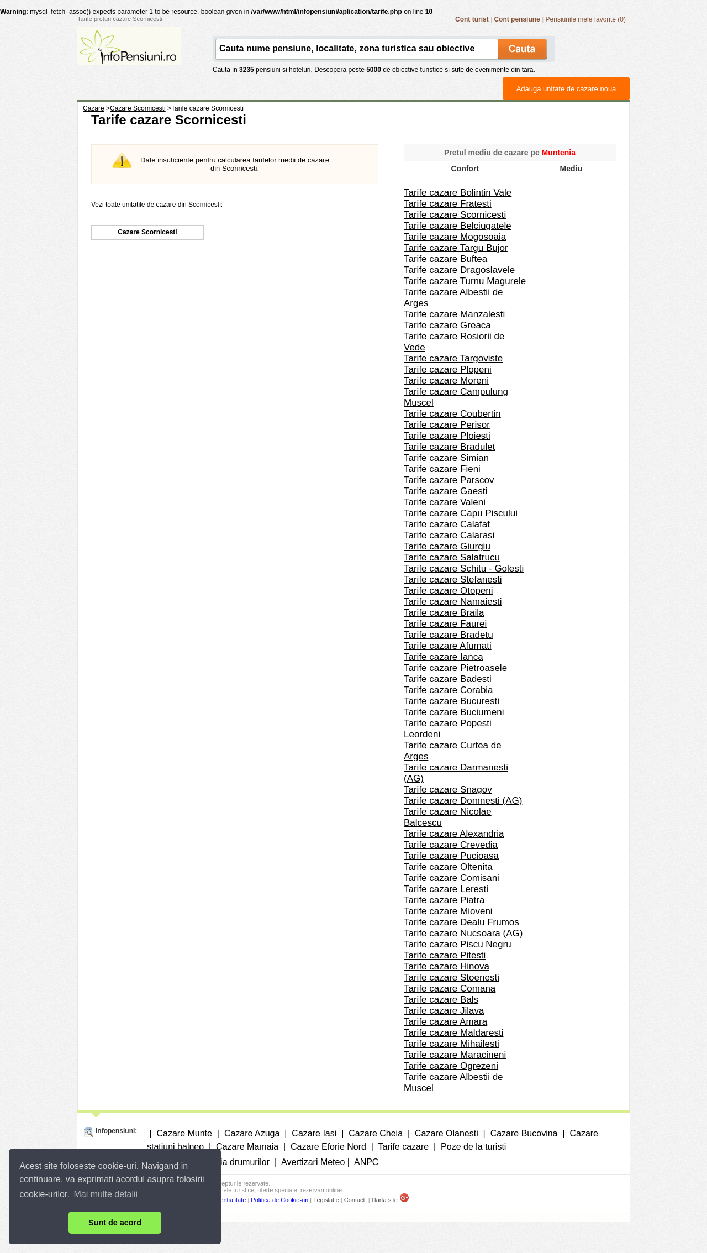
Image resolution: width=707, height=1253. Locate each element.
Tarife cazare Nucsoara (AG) (463, 933)
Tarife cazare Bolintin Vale (457, 192)
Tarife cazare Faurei (445, 623)
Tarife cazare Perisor (447, 425)
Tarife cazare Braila (444, 612)
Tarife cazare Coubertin (452, 413)
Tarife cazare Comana (449, 988)
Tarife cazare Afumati (448, 646)
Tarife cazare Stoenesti (451, 977)
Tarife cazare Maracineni (455, 1055)
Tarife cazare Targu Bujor (456, 248)
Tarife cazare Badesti (448, 679)
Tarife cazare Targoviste (453, 358)
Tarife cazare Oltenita (448, 867)
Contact (354, 1200)
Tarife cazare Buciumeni (454, 712)
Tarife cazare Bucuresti (451, 701)
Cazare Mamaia (247, 1146)
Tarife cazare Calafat (447, 524)
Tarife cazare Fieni (442, 469)
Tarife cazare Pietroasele (455, 668)
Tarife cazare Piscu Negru (457, 944)
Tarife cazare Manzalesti (454, 314)
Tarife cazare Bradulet (449, 447)
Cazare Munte (184, 1133)
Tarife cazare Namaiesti (453, 601)
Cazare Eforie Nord (328, 1146)
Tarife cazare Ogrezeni (451, 1066)
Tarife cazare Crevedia (451, 845)
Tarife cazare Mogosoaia (455, 237)
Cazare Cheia (376, 1133)
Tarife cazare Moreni (446, 380)
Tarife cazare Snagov (448, 789)
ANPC (366, 1162)
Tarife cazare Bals (441, 999)
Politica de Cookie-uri (279, 1200)
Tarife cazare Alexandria (454, 834)
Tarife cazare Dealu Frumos (461, 922)
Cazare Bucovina (524, 1133)
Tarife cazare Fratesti (448, 203)
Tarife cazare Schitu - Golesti (464, 568)
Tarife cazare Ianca (443, 657)
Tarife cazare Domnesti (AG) (463, 800)
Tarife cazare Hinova (446, 966)
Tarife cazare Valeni (445, 502)
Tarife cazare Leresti (446, 889)
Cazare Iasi (314, 1133)
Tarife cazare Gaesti (445, 491)
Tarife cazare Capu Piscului (461, 513)
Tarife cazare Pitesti (445, 955)
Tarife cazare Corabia (448, 690)
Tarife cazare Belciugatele (457, 226)
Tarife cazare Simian (446, 458)
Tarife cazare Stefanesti (453, 579)
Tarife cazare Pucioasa (451, 856)
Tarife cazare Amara (445, 1021)
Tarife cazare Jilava (444, 1010)
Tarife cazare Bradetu (448, 635)
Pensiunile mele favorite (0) (586, 19)
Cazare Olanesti (446, 1133)
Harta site (385, 1200)
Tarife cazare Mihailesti (451, 1044)
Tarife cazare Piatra (444, 900)
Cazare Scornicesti (147, 232)
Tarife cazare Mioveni (448, 911)
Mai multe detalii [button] (106, 1194)
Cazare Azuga (252, 1133)
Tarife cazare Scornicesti (455, 214)
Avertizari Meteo (313, 1162)
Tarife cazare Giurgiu (447, 546)
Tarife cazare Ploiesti (447, 436)
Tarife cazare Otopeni (448, 590)
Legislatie (326, 1200)
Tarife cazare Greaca (447, 325)
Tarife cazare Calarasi (449, 535)
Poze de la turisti (473, 1146)
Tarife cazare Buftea (445, 259)
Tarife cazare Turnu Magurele (465, 281)
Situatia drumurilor (234, 1162)
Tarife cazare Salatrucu (452, 557)
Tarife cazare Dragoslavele (459, 270)
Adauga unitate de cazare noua (566, 89)
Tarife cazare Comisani (451, 878)
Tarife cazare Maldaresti (453, 1032)
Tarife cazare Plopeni (448, 369)
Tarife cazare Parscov (449, 480)
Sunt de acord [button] (114, 1222)
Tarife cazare (403, 1146)
